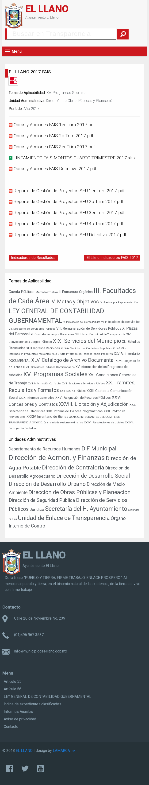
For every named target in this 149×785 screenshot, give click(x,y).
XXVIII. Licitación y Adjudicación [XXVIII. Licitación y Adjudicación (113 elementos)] (94, 404)
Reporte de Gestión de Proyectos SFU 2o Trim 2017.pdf (68, 201)
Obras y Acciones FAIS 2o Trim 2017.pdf (53, 135)
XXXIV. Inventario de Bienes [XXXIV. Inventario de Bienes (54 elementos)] (47, 416)
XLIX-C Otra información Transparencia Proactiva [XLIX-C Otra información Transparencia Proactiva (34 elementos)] (82, 353)
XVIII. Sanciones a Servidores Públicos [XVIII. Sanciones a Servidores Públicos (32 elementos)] (83, 383)
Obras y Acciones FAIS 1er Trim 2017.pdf (54, 124)
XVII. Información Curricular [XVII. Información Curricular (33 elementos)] (44, 383)
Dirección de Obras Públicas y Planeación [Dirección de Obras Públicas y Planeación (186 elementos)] (79, 492)
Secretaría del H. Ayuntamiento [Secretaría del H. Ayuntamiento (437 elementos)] (86, 508)
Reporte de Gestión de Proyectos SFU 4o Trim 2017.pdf (68, 223)
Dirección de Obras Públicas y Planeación (80, 100)
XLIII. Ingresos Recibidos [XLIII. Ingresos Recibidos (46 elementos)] (43, 348)
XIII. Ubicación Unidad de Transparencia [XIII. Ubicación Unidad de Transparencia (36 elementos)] (100, 334)
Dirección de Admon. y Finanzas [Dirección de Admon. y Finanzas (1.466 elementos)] (57, 458)
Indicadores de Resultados (33, 257)
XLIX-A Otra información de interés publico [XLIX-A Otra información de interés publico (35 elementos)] (86, 348)
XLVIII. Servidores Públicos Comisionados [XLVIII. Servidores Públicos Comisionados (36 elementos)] (49, 367)
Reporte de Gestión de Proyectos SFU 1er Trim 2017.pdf (69, 190)
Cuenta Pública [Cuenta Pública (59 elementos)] (21, 292)
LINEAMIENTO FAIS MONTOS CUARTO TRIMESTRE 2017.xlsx (75, 157)
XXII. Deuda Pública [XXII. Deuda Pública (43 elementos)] (73, 391)
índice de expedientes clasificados (32, 704)
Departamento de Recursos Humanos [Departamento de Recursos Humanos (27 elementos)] (44, 448)
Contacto (11, 726)
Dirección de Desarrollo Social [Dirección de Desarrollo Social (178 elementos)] (93, 476)
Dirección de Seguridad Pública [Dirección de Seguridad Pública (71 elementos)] (42, 500)
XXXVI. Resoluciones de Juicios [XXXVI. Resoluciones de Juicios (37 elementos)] (104, 422)
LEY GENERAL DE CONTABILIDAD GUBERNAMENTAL (47, 696)
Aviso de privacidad (20, 719)
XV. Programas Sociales (66, 92)
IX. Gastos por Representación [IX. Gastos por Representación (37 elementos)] (119, 302)
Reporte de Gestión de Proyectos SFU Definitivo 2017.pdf (70, 234)
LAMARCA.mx (64, 750)
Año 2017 (31, 108)
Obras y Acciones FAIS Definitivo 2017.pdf (55, 168)
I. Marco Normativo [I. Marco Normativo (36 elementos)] (46, 292)
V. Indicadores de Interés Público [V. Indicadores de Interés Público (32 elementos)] (81, 322)
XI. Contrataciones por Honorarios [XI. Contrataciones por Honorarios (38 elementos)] (52, 334)
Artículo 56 (12, 689)
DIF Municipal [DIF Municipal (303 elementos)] (98, 448)
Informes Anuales (18, 711)
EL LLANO (47, 9)
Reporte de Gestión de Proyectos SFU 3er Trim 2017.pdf (69, 212)
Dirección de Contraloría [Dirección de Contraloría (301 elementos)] (73, 467)
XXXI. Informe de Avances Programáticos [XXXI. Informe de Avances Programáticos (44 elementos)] (74, 411)
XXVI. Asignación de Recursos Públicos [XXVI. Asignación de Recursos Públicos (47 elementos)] (83, 397)
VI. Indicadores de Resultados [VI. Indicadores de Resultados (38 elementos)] (120, 322)
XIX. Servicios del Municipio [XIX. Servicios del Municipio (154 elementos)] (87, 341)
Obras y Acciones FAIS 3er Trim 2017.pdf (54, 146)
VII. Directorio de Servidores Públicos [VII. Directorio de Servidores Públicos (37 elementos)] (32, 328)
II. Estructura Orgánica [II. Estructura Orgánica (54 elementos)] (76, 292)
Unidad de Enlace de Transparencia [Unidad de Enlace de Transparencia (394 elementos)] (64, 517)
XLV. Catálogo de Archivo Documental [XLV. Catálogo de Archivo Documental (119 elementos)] (73, 360)
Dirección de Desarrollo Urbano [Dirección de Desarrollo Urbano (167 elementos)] (47, 484)
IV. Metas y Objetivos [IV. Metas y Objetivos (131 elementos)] (74, 302)
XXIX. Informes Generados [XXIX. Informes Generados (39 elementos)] (36, 397)
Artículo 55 (12, 681)
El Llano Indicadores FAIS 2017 (112, 257)
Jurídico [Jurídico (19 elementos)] (37, 509)
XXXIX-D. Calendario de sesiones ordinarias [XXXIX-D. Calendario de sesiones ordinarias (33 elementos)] (57, 422)
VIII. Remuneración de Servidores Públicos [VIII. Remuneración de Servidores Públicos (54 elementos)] (88, 328)
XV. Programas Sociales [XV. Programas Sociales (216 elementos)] (55, 374)
